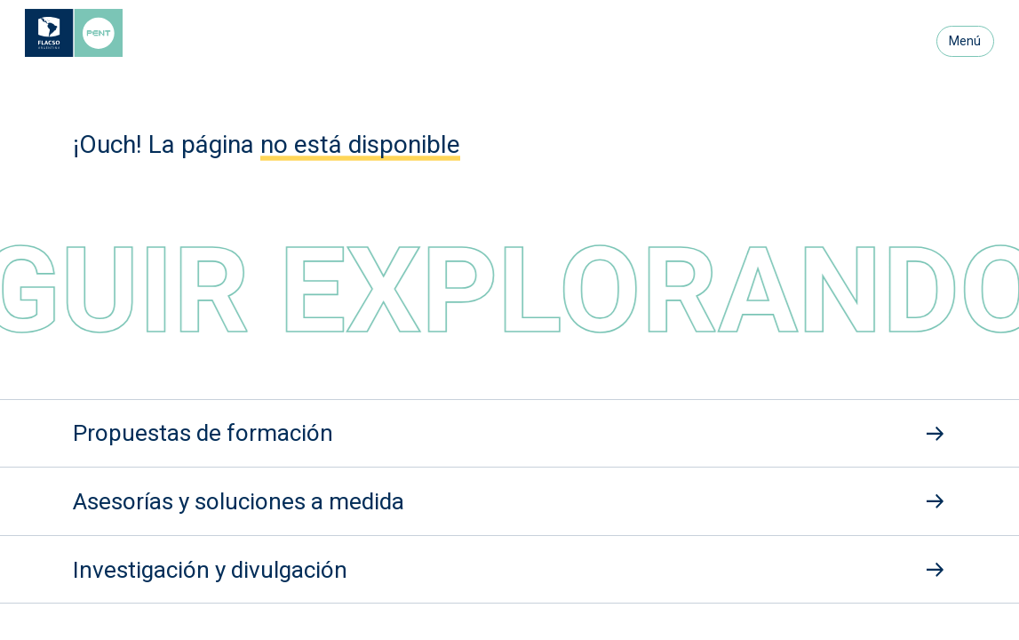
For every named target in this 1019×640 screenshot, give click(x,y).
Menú (965, 41)
